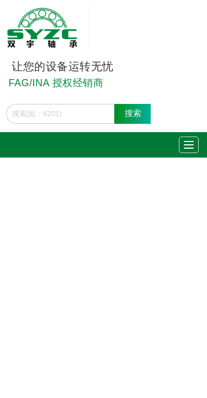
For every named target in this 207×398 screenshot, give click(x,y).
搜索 (133, 113)
